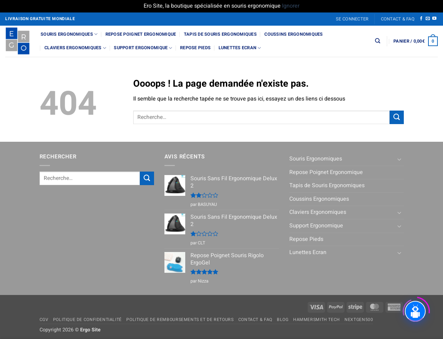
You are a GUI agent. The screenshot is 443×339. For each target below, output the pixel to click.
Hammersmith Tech (316, 319)
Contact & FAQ (398, 19)
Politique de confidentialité (87, 319)
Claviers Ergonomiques (75, 48)
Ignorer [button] (290, 6)
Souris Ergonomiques (69, 34)
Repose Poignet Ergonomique (140, 34)
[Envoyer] (396, 117)
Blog (282, 319)
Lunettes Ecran (240, 48)
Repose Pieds (195, 48)
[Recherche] (377, 40)
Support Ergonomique (143, 48)
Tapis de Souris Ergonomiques (220, 34)
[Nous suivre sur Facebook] (421, 18)
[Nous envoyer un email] (428, 18)
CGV (44, 319)
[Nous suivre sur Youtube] (434, 18)
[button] (352, 19)
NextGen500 (358, 319)
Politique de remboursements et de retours (179, 319)
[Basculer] (399, 159)
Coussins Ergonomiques (293, 34)
